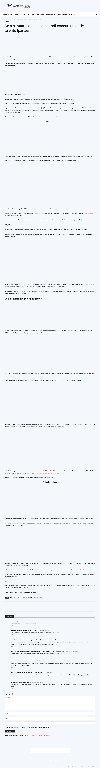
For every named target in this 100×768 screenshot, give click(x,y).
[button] (96, 14)
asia (19, 597)
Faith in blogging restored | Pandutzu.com (24, 630)
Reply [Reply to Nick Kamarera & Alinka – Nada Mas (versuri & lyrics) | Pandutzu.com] (12, 667)
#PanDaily (72, 14)
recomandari (50, 14)
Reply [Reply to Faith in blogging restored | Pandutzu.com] (12, 634)
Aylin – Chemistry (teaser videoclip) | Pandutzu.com (27, 672)
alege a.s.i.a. (13, 597)
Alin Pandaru (9, 33)
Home (6, 19)
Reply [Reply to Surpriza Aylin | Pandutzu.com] (12, 688)
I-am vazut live (62, 14)
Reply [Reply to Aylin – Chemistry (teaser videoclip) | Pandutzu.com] (12, 677)
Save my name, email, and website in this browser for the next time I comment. (27, 727)
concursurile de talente (26, 597)
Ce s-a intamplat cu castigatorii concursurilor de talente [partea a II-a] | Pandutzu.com (37, 651)
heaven (36, 597)
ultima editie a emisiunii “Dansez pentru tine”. (47, 473)
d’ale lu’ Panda (7, 14)
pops (41, 597)
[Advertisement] (50, 750)
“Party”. (82, 570)
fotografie (40, 14)
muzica (17, 14)
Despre (88, 766)
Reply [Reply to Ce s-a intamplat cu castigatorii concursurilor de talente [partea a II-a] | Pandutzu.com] (12, 656)
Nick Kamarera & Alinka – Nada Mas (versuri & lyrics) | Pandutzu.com (32, 661)
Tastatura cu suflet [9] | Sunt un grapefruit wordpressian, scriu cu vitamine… (34, 640)
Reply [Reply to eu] (12, 625)
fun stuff (31, 14)
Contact (93, 766)
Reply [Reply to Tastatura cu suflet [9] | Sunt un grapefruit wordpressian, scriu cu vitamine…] (12, 646)
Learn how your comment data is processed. (38, 735)
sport (24, 14)
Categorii (68, 766)
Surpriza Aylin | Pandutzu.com (20, 682)
